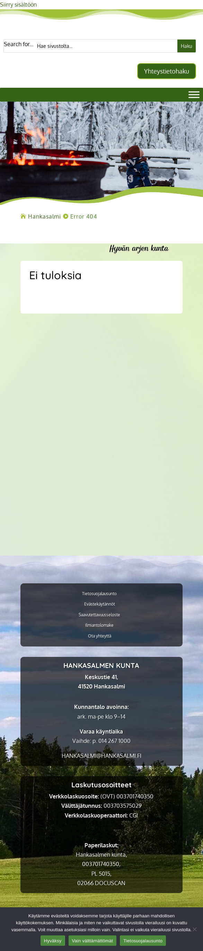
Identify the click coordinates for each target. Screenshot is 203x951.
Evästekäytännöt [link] (99, 604)
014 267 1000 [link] (114, 740)
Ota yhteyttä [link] (99, 636)
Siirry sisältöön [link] (18, 4)
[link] (44, 216)
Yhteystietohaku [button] (166, 71)
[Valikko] (194, 94)
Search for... (19, 44)
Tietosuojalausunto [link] (99, 593)
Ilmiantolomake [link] (99, 625)
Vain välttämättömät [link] (92, 940)
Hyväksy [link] (53, 940)
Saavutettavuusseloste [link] (99, 614)
